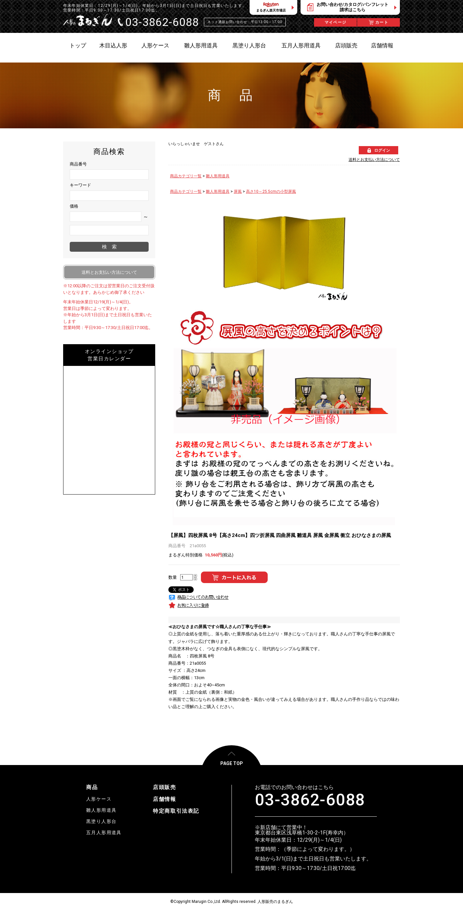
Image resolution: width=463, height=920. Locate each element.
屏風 (238, 191)
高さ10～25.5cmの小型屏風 (271, 191)
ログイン (382, 150)
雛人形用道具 (218, 176)
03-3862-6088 (310, 800)
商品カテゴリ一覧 (186, 176)
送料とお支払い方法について (374, 159)
